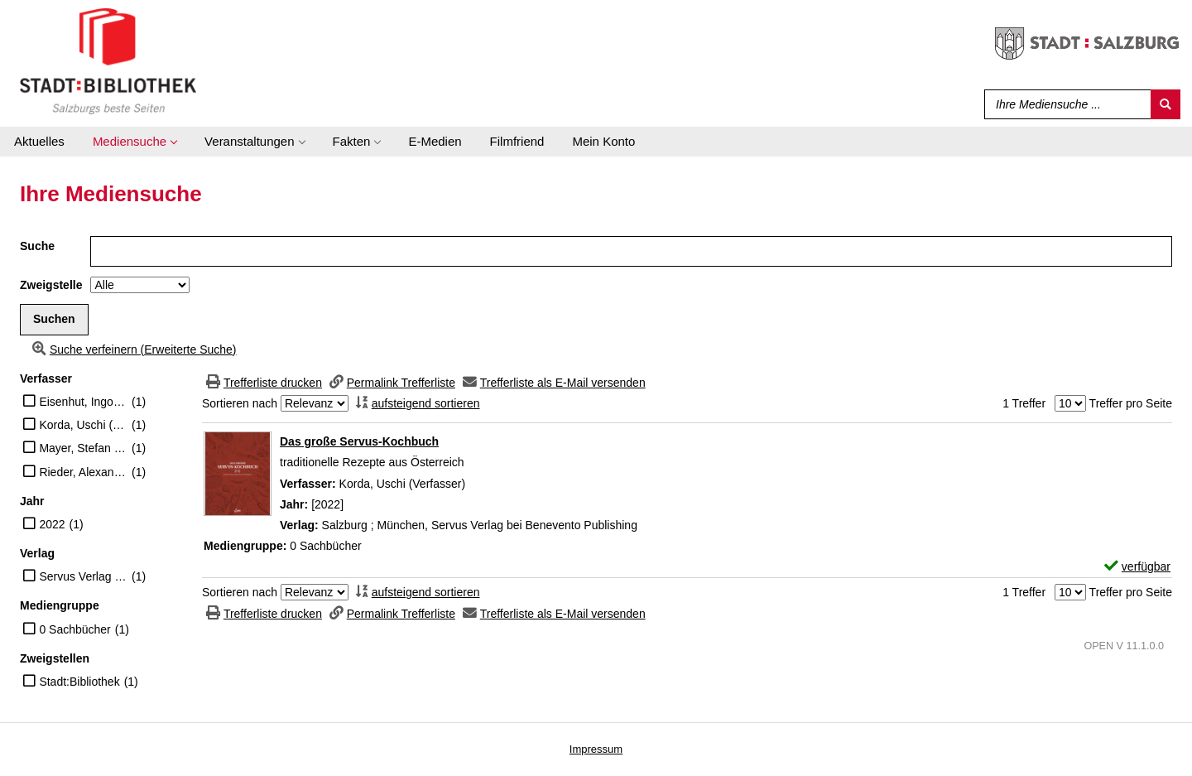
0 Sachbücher (74, 629)
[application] (134, 142)
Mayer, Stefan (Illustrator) (83, 448)
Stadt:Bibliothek (79, 681)
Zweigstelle (51, 285)
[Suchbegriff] (1064, 104)
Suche (37, 246)
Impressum (596, 749)
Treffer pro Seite (1130, 403)
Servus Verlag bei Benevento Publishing (83, 576)
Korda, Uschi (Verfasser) (83, 424)
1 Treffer (1023, 403)
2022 (52, 524)
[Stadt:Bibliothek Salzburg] (108, 60)
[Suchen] (1165, 104)
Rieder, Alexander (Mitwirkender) (83, 472)
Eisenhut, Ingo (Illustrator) (83, 401)
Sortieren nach (239, 403)
